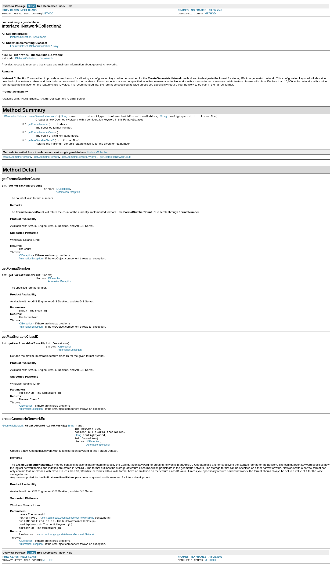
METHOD (48, 13)
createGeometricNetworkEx (43, 118)
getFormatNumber (38, 126)
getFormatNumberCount (41, 135)
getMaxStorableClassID (41, 144)
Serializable (39, 37)
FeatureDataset (19, 46)
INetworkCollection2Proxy (43, 46)
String (64, 118)
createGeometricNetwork (17, 161)
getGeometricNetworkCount (115, 161)
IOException (63, 194)
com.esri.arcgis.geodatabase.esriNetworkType (68, 534)
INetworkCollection (20, 37)
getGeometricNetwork (46, 161)
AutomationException (68, 198)
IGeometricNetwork (15, 117)
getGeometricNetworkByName (79, 161)
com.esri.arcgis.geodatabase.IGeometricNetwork (66, 552)
